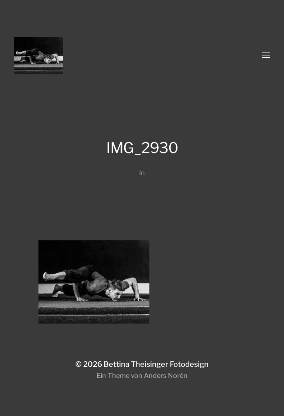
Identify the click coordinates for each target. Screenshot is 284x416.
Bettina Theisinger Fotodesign (156, 364)
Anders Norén (165, 375)
